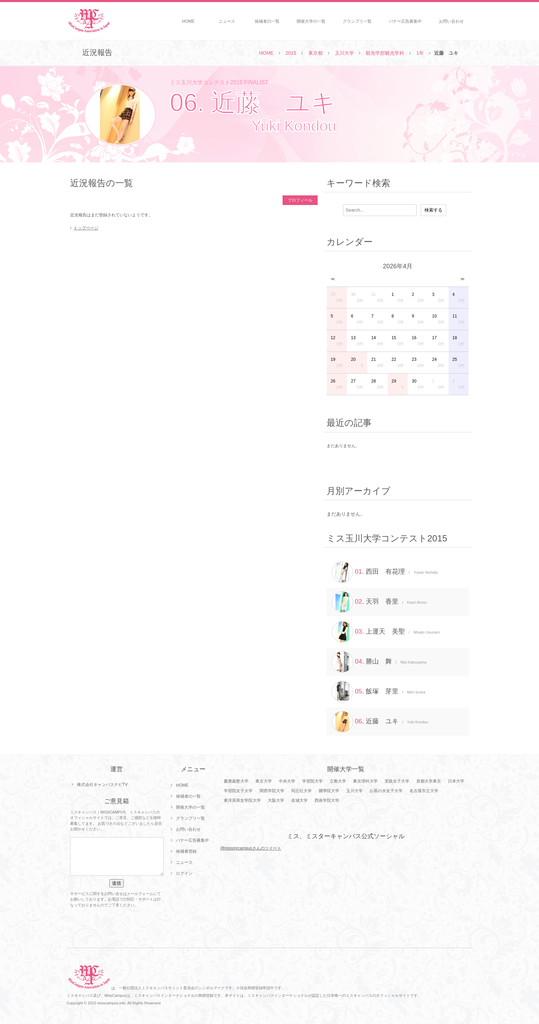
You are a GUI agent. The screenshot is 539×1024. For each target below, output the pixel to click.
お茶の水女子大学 (386, 790)
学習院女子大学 (238, 790)
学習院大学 (312, 781)
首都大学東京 (428, 781)
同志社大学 (301, 790)
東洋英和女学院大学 (242, 800)
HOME (188, 21)
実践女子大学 (397, 781)
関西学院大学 (272, 790)
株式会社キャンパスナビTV (102, 784)
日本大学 (456, 781)
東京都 (315, 53)
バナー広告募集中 (405, 21)
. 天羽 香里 (379, 602)
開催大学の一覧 (311, 21)
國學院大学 (329, 790)
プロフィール (300, 200)
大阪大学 (276, 800)
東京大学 (263, 781)
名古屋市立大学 (423, 790)
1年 (420, 53)
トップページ (86, 228)
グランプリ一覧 (357, 21)
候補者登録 (186, 851)
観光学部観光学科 (385, 53)
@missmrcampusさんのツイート (250, 848)
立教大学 (338, 781)
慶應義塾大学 (236, 781)
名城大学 (299, 800)
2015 (291, 53)
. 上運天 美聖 (386, 632)
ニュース (227, 21)
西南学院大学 (327, 800)
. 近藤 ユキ (380, 721)
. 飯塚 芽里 (378, 691)
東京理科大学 (365, 781)
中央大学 (287, 781)
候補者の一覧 (267, 21)
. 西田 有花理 (385, 572)
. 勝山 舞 (379, 661)
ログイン (184, 873)
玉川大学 (344, 53)
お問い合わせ (451, 21)
